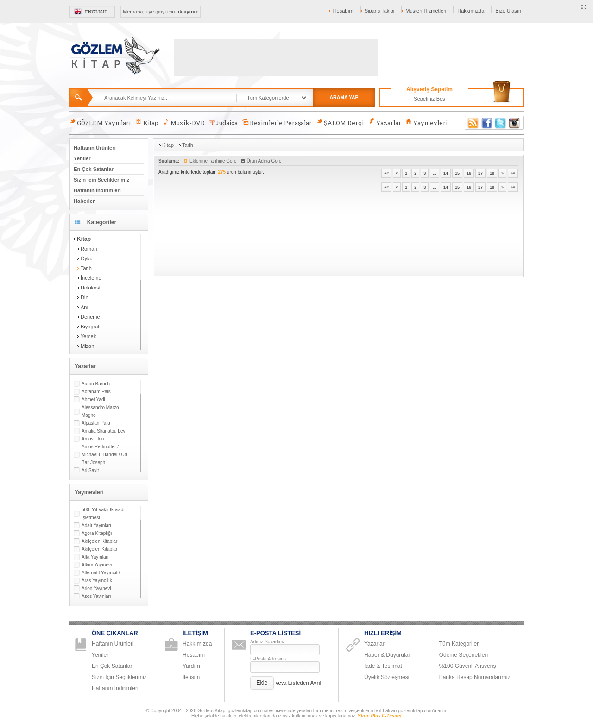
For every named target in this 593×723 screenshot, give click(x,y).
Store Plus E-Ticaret (380, 715)
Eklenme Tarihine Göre (213, 160)
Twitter (501, 123)
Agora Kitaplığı (97, 533)
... (434, 173)
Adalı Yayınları (96, 525)
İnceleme (91, 278)
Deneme (90, 317)
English (92, 12)
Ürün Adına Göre (264, 160)
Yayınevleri (427, 122)
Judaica (223, 123)
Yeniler (82, 158)
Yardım (191, 666)
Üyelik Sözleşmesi (386, 677)
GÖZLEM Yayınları (100, 122)
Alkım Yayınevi (97, 564)
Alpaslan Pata (96, 423)
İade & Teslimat (383, 666)
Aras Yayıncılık (97, 580)
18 (492, 173)
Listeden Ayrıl (305, 682)
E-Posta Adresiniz (268, 658)
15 (457, 173)
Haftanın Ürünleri (95, 148)
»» (513, 173)
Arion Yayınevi (96, 588)
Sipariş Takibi (380, 10)
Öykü (87, 258)
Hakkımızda (470, 10)
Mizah (87, 346)
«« (386, 173)
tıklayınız (187, 11)
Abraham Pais (96, 391)
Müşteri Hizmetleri (425, 10)
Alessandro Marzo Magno (100, 411)
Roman (89, 248)
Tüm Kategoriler (459, 644)
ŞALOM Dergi (340, 122)
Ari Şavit (90, 470)
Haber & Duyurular (387, 655)
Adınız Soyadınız (267, 641)
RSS (472, 123)
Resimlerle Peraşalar (277, 122)
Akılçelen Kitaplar (99, 541)
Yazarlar (384, 122)
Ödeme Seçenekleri (463, 655)
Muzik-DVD (184, 122)
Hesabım (343, 10)
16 (469, 173)
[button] (262, 683)
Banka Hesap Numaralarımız (475, 677)
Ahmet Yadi (93, 399)
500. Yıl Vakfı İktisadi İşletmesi (103, 513)
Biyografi (91, 326)
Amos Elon (93, 438)
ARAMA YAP (343, 97)
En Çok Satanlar (94, 169)
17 (480, 173)
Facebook (487, 123)
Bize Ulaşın (508, 10)
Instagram (515, 123)
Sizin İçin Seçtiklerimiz (101, 179)
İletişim (191, 677)
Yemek (88, 336)
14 (445, 173)
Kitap (146, 122)
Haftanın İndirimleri (97, 190)
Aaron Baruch (96, 383)
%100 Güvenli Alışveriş (467, 666)
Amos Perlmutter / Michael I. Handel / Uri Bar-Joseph (104, 454)
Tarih (86, 268)
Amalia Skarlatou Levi (104, 431)
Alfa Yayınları (95, 557)
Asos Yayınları (96, 596)
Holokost (91, 287)
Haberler (84, 201)
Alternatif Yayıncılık (101, 572)
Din (84, 297)
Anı (84, 307)
